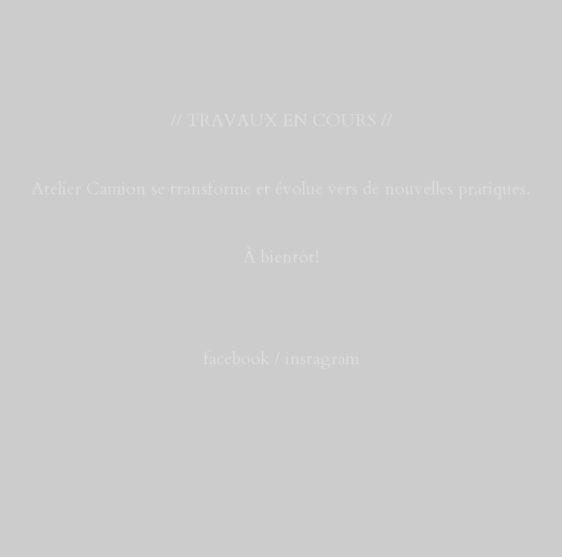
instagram (322, 358)
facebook (236, 358)
